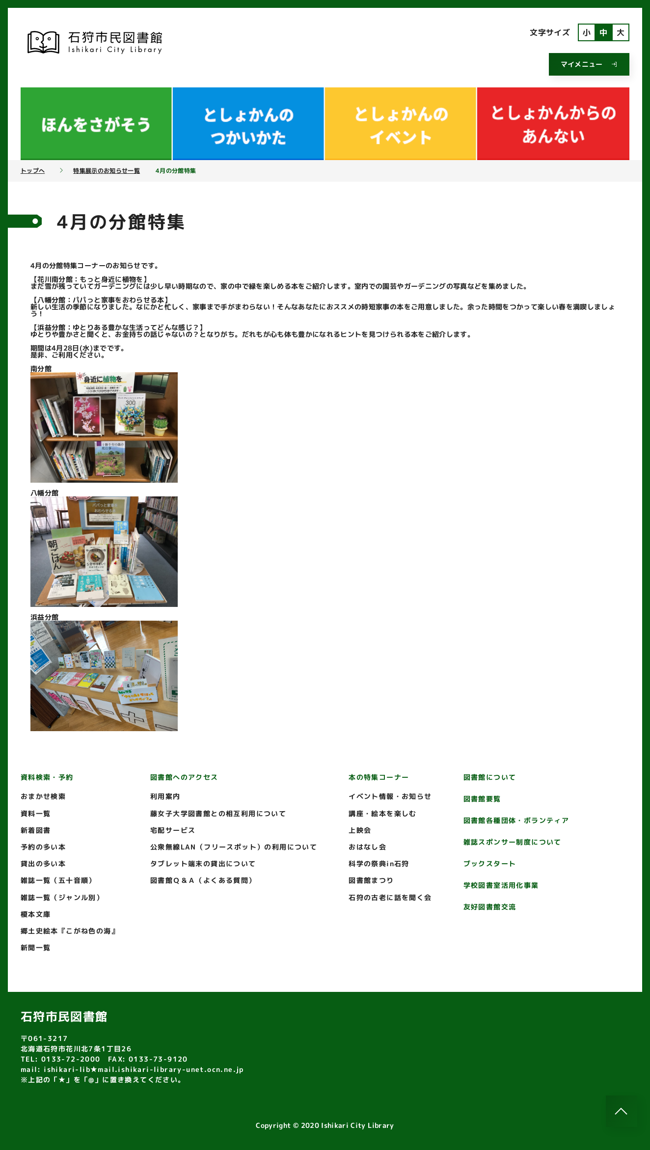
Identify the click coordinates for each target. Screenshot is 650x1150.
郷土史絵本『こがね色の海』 (70, 930)
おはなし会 (367, 846)
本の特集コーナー (379, 777)
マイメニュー (589, 64)
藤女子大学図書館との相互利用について (218, 813)
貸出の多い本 (43, 863)
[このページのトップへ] (621, 1111)
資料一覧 (36, 813)
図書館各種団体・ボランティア (516, 820)
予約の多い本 (43, 846)
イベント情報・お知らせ (390, 796)
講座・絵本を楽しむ (383, 813)
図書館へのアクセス (184, 777)
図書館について (489, 777)
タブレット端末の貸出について (203, 863)
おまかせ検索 (43, 796)
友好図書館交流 (489, 906)
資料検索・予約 (47, 777)
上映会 (360, 830)
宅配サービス (172, 830)
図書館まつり (371, 880)
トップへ (33, 171)
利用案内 (165, 796)
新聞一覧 (36, 947)
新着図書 (36, 830)
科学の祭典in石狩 (379, 863)
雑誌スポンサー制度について (512, 842)
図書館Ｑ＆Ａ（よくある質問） (203, 880)
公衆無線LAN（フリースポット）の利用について (233, 846)
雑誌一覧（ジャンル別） (62, 897)
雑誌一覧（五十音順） (58, 880)
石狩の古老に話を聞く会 (390, 897)
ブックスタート (489, 863)
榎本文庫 (36, 914)
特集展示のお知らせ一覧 (106, 171)
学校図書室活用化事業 (501, 885)
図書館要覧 (482, 798)
